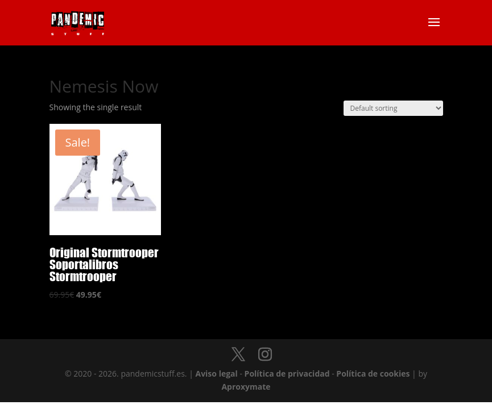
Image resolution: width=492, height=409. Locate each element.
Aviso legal (216, 373)
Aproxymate (245, 386)
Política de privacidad (287, 373)
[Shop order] (393, 108)
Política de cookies (373, 373)
